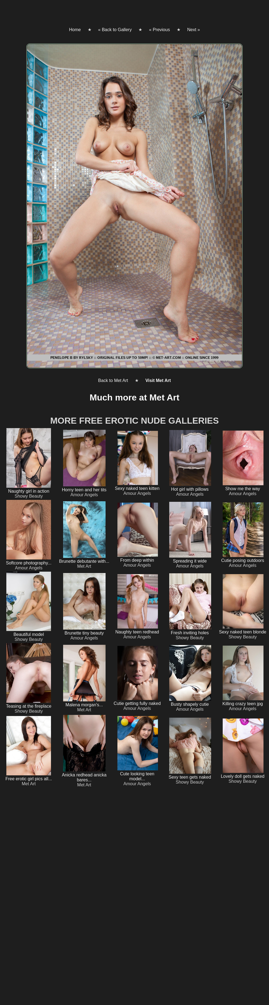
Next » (193, 29)
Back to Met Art (113, 380)
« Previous (159, 29)
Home (75, 29)
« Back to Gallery (115, 29)
